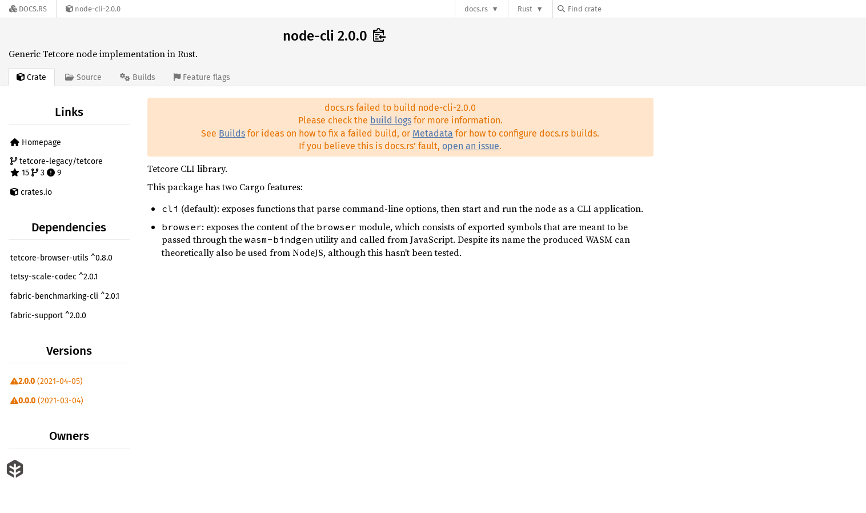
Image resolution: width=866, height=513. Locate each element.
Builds (232, 133)
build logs (390, 120)
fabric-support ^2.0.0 (48, 315)
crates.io (31, 192)
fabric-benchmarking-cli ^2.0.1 (64, 296)
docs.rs (476, 9)
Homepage (35, 142)
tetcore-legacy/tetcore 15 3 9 (56, 167)
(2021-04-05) (46, 381)
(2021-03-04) (46, 401)
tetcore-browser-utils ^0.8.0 (61, 258)
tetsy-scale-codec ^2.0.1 (54, 277)
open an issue (470, 146)
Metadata (432, 133)
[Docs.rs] (28, 9)
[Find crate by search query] (615, 9)
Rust (525, 9)
